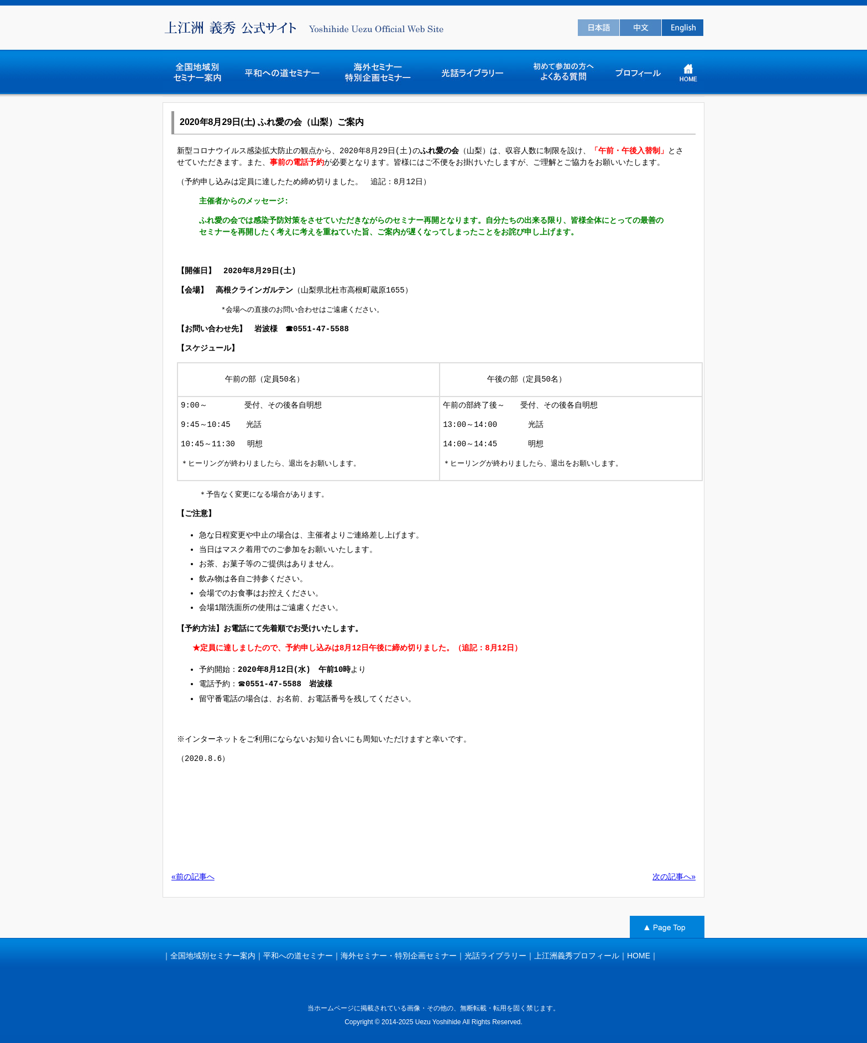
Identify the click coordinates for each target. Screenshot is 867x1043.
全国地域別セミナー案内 (212, 955)
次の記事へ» (674, 876)
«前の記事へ (193, 876)
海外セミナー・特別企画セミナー (399, 955)
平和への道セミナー (298, 955)
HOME (638, 955)
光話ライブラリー (495, 955)
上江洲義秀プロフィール (576, 955)
